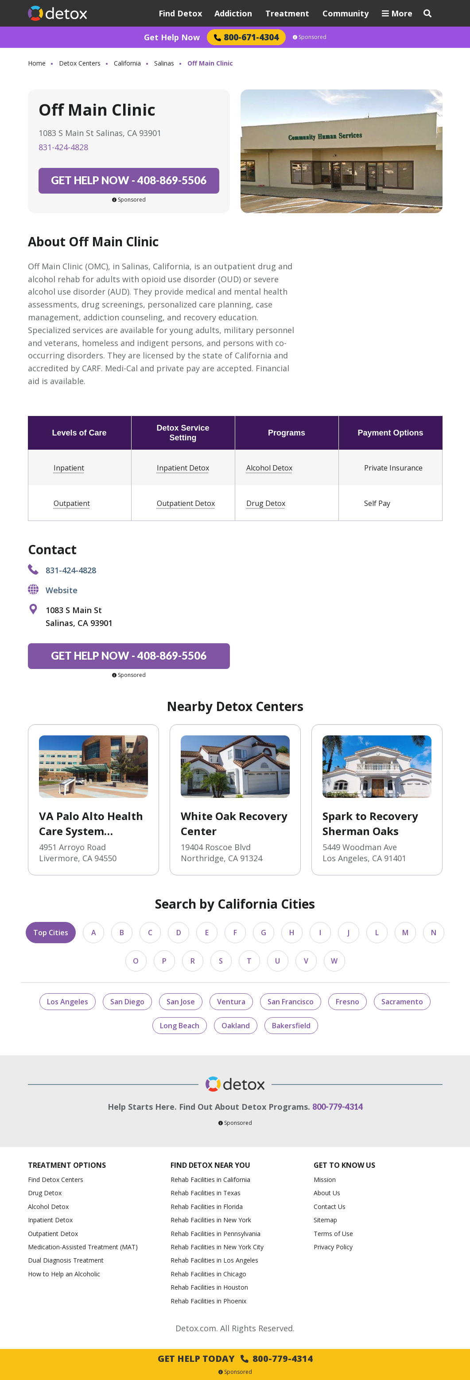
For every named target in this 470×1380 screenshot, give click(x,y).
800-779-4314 (337, 1107)
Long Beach (179, 1025)
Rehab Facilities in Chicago (208, 1274)
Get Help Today (235, 1358)
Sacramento (402, 1002)
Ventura (231, 1002)
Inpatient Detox (183, 468)
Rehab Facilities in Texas (206, 1193)
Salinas (164, 63)
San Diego (127, 1002)
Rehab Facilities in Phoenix (208, 1301)
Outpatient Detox (186, 503)
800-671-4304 (246, 37)
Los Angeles (67, 1002)
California (127, 63)
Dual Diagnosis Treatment (66, 1260)
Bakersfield (291, 1025)
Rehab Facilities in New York (211, 1220)
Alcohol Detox (269, 468)
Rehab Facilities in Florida (207, 1206)
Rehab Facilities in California (210, 1179)
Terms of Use (333, 1233)
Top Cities (50, 932)
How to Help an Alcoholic (64, 1274)
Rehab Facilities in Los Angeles (214, 1260)
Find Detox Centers (55, 1179)
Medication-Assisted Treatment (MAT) (83, 1247)
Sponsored (309, 37)
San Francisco (291, 1002)
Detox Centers (80, 63)
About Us (327, 1193)
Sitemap (325, 1220)
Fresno (347, 1002)
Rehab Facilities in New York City (217, 1247)
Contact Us (330, 1206)
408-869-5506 (128, 180)
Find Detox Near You (210, 1165)
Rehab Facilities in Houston (209, 1287)
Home (37, 63)
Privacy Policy (333, 1247)
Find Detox (180, 13)
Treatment (287, 13)
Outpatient (72, 503)
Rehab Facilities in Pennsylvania (215, 1233)
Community (345, 13)
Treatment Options (67, 1165)
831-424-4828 (63, 147)
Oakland (235, 1025)
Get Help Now (172, 37)
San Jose (181, 1002)
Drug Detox (265, 503)
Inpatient (69, 468)
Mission (325, 1179)
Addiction (233, 13)
